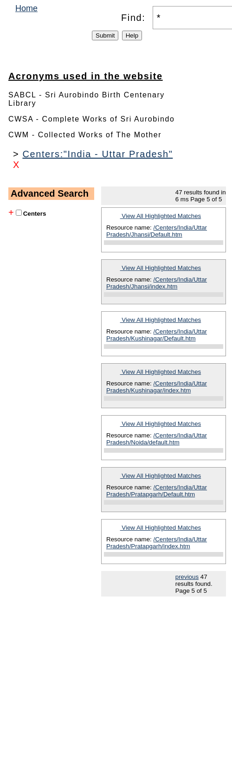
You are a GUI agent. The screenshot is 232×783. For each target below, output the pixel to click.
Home (26, 8)
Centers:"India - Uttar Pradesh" (97, 154)
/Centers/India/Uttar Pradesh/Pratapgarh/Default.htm (156, 491)
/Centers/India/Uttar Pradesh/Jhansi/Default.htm (156, 231)
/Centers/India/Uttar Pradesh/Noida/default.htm (156, 439)
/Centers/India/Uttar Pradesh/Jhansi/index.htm (156, 283)
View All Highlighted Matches (160, 215)
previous (187, 576)
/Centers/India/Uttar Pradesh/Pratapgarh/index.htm (156, 543)
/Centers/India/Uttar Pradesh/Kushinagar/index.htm (156, 387)
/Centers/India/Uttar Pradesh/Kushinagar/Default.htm (156, 335)
